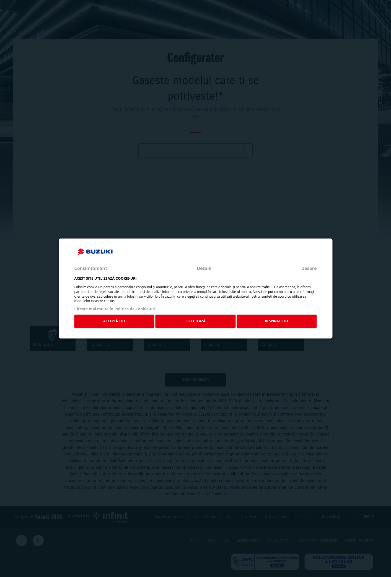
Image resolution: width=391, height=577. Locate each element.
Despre (309, 268)
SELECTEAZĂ (196, 321)
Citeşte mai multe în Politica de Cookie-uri (114, 309)
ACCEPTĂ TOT (114, 321)
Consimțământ (90, 268)
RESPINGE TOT (277, 321)
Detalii (204, 268)
